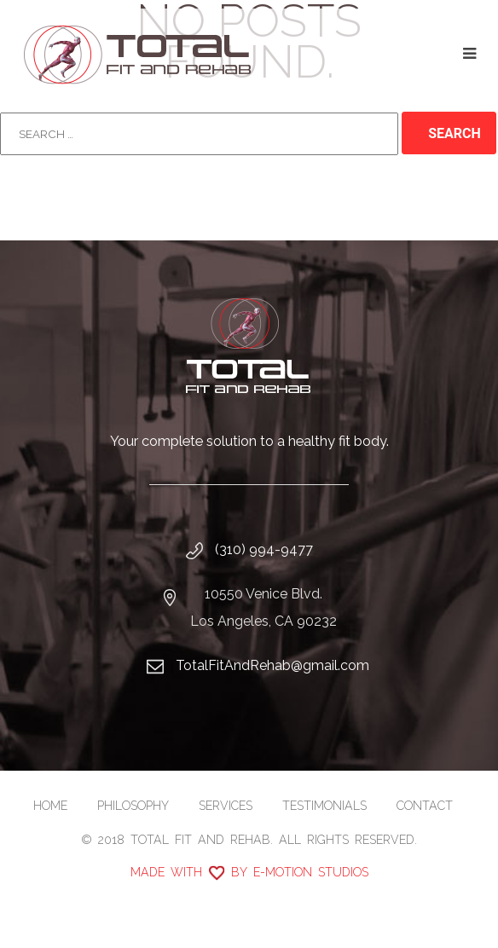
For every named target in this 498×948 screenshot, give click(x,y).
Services (225, 805)
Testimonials (324, 805)
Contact (425, 805)
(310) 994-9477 (264, 549)
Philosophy (133, 805)
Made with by (249, 872)
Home (50, 805)
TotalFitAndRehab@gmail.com (272, 665)
